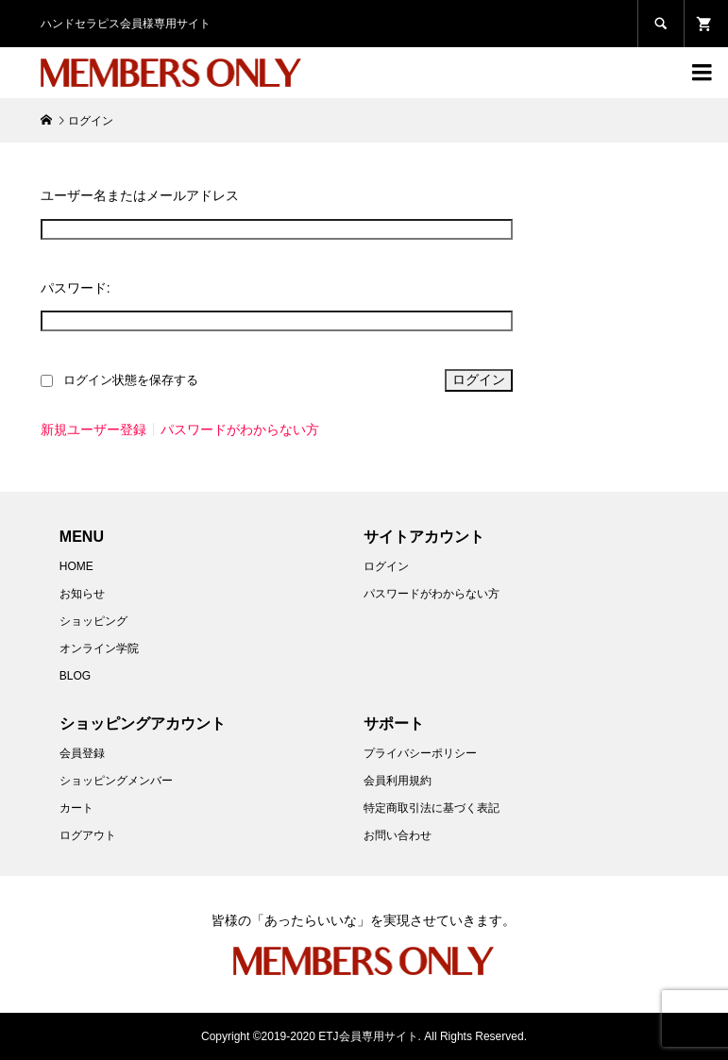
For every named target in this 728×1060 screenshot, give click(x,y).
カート (76, 808)
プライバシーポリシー (420, 753)
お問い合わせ (398, 835)
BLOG (75, 675)
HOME (76, 566)
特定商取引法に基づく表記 (431, 808)
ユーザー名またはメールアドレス (140, 195)
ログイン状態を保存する (130, 380)
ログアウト (87, 835)
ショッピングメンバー (116, 780)
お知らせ (82, 593)
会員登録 (82, 753)
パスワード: (75, 287)
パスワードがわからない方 (240, 429)
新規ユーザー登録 (93, 429)
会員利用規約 (398, 780)
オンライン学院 (99, 648)
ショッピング (93, 621)
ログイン (386, 566)
